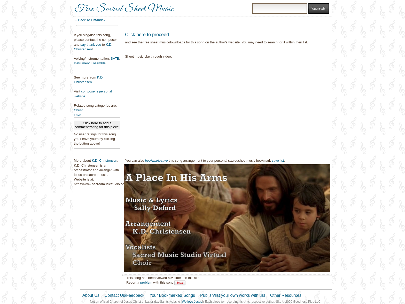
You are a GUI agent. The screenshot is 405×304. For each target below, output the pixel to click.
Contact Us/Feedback (124, 295)
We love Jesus (192, 301)
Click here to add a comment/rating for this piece (97, 125)
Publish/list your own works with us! (232, 295)
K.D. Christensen (104, 160)
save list (278, 160)
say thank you (90, 44)
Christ (78, 110)
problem (146, 282)
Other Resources (285, 295)
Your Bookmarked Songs (172, 295)
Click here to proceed (147, 34)
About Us (90, 295)
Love (77, 115)
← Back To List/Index (89, 20)
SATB (115, 58)
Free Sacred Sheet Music (124, 9)
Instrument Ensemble (90, 63)
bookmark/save (156, 160)
